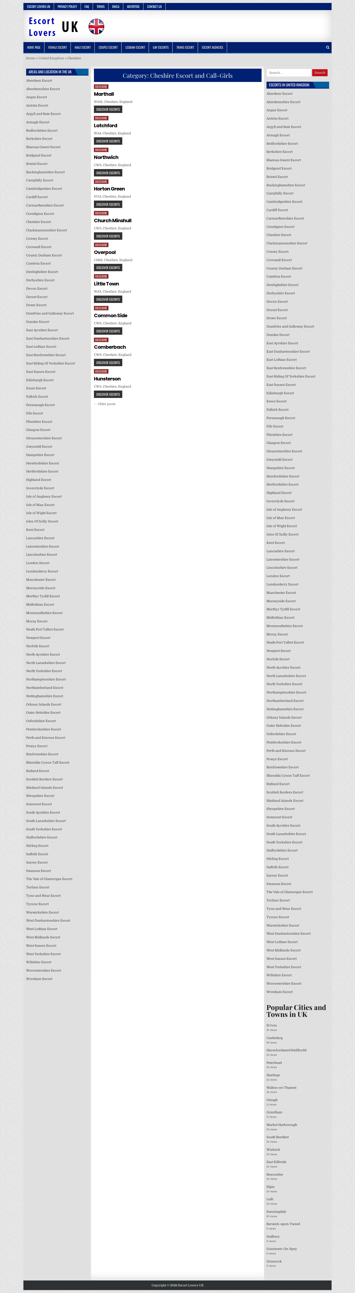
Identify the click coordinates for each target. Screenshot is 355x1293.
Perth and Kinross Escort (45, 738)
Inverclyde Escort (40, 488)
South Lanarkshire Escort (46, 821)
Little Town (106, 283)
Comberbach (110, 347)
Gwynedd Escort (39, 446)
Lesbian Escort (135, 47)
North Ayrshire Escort (43, 654)
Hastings (273, 1075)
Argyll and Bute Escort (43, 114)
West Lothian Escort (41, 929)
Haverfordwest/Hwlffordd (286, 1050)
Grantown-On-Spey (281, 1249)
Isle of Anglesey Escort (44, 496)
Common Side (110, 315)
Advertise (133, 6)
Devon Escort (36, 288)
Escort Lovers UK (38, 6)
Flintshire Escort (39, 422)
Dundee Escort (37, 322)
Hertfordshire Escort (42, 471)
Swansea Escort (38, 871)
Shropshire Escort (40, 796)
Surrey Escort (37, 862)
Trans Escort (185, 47)
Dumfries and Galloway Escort (50, 313)
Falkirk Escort (37, 396)
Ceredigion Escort (40, 214)
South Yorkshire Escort (44, 829)
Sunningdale (276, 1212)
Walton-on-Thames (281, 1087)
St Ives (271, 1025)
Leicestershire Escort (42, 546)
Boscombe (274, 1174)
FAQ (87, 6)
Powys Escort (36, 746)
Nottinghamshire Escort (44, 696)
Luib (269, 1199)
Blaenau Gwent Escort (43, 147)
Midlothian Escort (40, 604)
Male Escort (83, 47)
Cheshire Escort (38, 222)
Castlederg (274, 1038)
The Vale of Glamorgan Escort (49, 879)
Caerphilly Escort (39, 180)
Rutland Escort (37, 771)
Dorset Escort (36, 297)
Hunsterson (107, 378)
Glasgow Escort (38, 430)
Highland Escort (38, 480)
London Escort (37, 563)
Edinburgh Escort (39, 380)
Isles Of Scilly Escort (42, 521)
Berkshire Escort (39, 139)
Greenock (274, 1261)
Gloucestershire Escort (44, 438)
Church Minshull (112, 220)
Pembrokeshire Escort (43, 729)
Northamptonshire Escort (46, 679)
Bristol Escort (36, 164)
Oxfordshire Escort (41, 721)
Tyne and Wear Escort (43, 896)
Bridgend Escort (38, 155)
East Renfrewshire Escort (46, 355)
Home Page (33, 47)
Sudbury (273, 1236)
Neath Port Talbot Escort (45, 629)
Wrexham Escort (39, 979)
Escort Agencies (212, 47)
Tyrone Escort (37, 904)
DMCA (115, 6)
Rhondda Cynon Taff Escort (47, 762)
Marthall (104, 94)
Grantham (274, 1112)
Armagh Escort (37, 122)
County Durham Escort (44, 255)
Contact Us (154, 6)
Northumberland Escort (44, 688)
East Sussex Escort (40, 372)
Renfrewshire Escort (42, 754)
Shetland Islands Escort (44, 787)
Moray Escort (36, 621)
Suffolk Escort (37, 854)
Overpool (105, 252)
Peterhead (274, 1063)
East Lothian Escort (41, 346)
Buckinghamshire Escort (45, 172)
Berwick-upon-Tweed (283, 1224)
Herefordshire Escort (42, 463)
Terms (101, 6)
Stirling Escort (37, 846)
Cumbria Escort (38, 263)
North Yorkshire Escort (44, 671)
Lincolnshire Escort (41, 554)
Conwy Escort (37, 238)
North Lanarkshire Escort (46, 663)
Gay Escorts (161, 47)
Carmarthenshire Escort (45, 205)
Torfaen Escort (37, 887)
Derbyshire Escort (40, 280)
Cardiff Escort (37, 197)
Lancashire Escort (40, 538)
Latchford (105, 125)
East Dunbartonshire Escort (47, 338)
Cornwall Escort (38, 247)
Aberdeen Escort (39, 80)
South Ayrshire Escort (43, 812)
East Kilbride (276, 1162)
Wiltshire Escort (38, 962)
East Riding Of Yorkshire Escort (50, 363)
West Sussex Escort (41, 945)
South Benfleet (277, 1137)
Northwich (106, 157)
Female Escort (57, 47)
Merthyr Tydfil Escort (43, 596)
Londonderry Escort (42, 571)
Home (30, 58)
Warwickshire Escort (42, 912)
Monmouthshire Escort (44, 613)
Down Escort (36, 305)
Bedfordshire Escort (41, 130)
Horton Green (109, 188)
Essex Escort (36, 388)
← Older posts (105, 404)
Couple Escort (108, 47)
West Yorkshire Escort (43, 954)
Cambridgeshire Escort (44, 188)
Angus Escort (36, 97)
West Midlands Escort (43, 937)
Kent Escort (35, 530)
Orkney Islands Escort (43, 704)
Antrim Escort (37, 105)
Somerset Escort (39, 804)
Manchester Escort (40, 580)
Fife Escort (34, 413)
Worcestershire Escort (43, 970)
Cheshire (101, 86)
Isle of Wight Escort (41, 513)
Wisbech (273, 1149)
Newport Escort (38, 638)
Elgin (270, 1187)
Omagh (272, 1100)
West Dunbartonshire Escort (48, 920)
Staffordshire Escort (41, 837)
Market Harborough (281, 1125)
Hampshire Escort (40, 455)
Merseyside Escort (40, 588)
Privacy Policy (67, 6)
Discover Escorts (108, 109)
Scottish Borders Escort (44, 779)
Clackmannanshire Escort (46, 230)
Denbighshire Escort (42, 272)
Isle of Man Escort (40, 505)
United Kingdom (51, 58)
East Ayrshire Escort (42, 330)
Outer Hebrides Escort (43, 712)
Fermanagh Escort (40, 405)
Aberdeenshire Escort (43, 89)
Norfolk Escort (37, 646)
